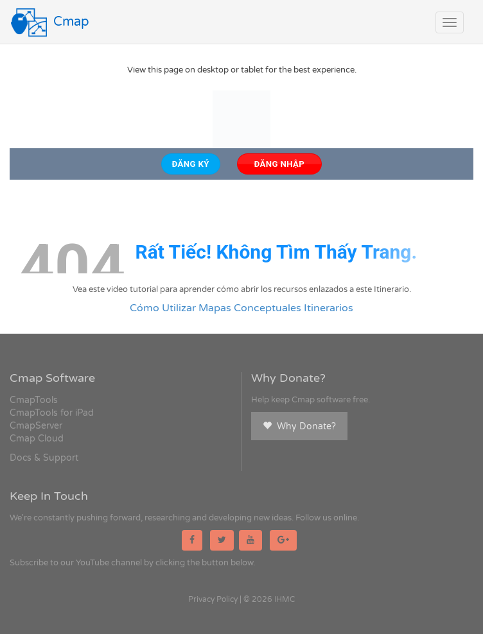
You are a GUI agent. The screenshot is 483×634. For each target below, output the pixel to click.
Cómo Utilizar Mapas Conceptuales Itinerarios (241, 308)
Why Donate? (299, 426)
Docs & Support (44, 457)
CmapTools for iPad (52, 412)
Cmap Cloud (37, 438)
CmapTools (34, 400)
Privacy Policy (213, 599)
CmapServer (36, 425)
